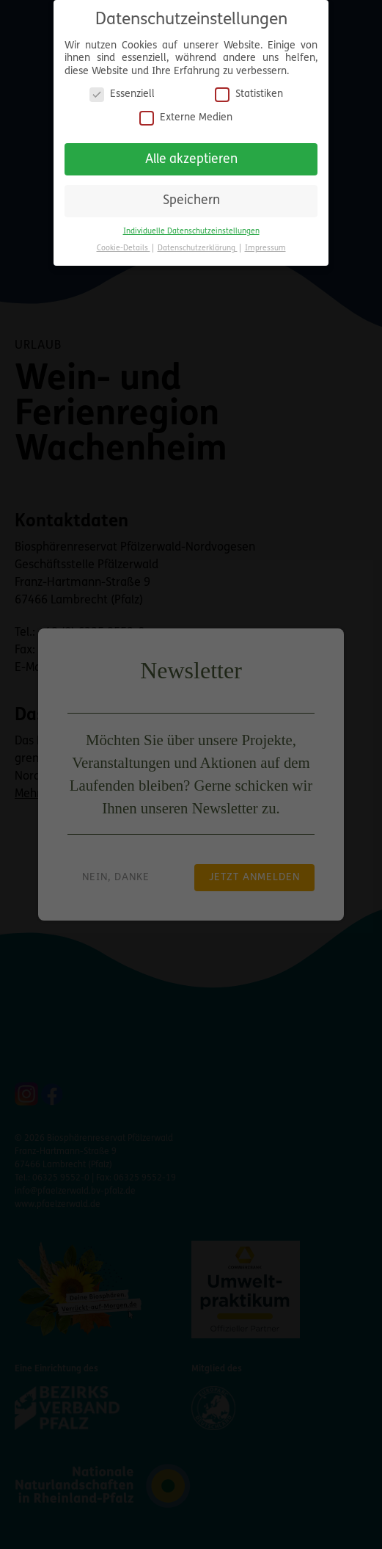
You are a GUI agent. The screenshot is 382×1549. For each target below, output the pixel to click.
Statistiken (249, 88)
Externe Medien (185, 111)
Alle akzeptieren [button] (191, 153)
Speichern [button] (191, 195)
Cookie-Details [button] (123, 242)
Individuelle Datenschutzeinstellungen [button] (191, 225)
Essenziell (122, 88)
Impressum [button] (265, 242)
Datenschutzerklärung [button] (198, 242)
